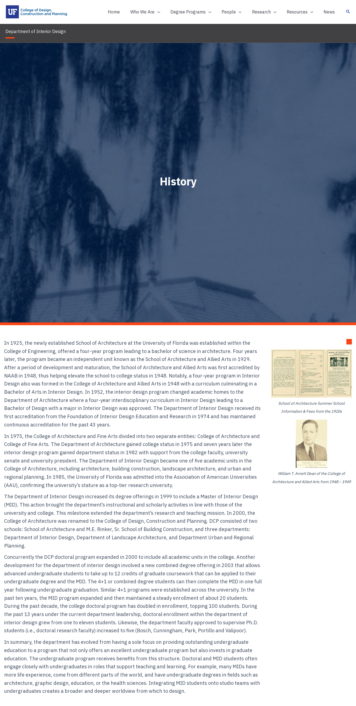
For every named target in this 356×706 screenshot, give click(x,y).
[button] (153, 11)
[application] (165, 11)
